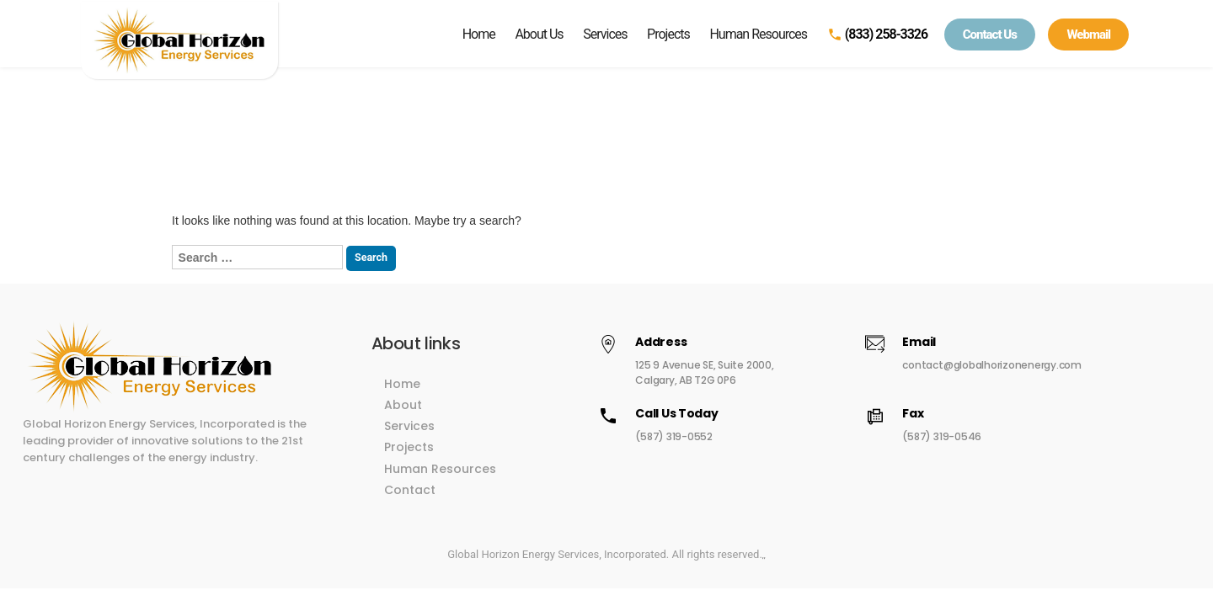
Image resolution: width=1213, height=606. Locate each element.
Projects (668, 34)
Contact (442, 481)
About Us (539, 34)
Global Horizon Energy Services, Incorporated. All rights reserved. (604, 546)
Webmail (1088, 34)
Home (478, 34)
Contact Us (990, 34)
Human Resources (758, 34)
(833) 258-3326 (877, 34)
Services (605, 34)
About (435, 396)
